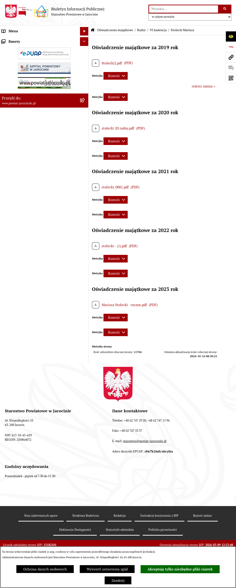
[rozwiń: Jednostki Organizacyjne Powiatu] (85, 66)
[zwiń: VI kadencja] (85, 204)
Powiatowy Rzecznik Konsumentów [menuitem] (29, 523)
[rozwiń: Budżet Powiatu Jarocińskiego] (85, 83)
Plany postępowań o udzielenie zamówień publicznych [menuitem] (35, 137)
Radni (141, 30)
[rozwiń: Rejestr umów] (85, 149)
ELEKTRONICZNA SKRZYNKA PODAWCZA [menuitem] (35, 514)
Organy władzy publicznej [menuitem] (22, 40)
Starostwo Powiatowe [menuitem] (18, 57)
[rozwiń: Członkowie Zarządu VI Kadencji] (85, 494)
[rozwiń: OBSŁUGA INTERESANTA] (85, 506)
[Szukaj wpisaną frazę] (225, 9)
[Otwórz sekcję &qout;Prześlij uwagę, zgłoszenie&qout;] (231, 67)
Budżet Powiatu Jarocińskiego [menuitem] (25, 83)
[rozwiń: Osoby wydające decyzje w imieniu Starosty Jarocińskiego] (85, 461)
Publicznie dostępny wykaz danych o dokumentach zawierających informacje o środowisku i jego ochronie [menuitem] (34, 537)
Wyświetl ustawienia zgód (107, 569)
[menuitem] (44, 169)
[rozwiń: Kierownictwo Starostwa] (85, 181)
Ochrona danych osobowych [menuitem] (23, 92)
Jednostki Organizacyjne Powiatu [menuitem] (28, 65)
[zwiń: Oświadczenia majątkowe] (85, 158)
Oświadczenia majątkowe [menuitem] (21, 157)
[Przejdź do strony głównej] (54, 11)
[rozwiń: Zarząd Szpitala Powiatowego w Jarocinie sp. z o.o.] (85, 477)
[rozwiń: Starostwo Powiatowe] (85, 57)
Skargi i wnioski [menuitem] (14, 109)
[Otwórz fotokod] (231, 78)
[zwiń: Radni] (85, 192)
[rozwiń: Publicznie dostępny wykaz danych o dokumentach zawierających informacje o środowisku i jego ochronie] (85, 532)
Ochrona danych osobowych (45, 569)
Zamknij (118, 580)
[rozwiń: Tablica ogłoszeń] (85, 118)
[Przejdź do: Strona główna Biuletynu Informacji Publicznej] (93, 30)
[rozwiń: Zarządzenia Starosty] (85, 48)
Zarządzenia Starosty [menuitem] (18, 48)
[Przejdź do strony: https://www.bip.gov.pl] (231, 47)
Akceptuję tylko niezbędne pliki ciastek (180, 569)
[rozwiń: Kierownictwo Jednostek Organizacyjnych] (85, 449)
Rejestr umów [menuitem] (13, 149)
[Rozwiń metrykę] (115, 76)
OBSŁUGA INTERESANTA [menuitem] (21, 506)
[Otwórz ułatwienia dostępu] (231, 36)
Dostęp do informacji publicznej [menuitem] (27, 100)
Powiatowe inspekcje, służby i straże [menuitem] (30, 74)
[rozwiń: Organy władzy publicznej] (85, 40)
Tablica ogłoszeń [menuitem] (15, 117)
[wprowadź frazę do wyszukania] (183, 9)
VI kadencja (158, 30)
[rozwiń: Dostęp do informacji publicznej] (85, 100)
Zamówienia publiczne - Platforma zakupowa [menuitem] (37, 126)
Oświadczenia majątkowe (115, 30)
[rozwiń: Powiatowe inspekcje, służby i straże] (85, 75)
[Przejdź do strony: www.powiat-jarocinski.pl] (231, 57)
